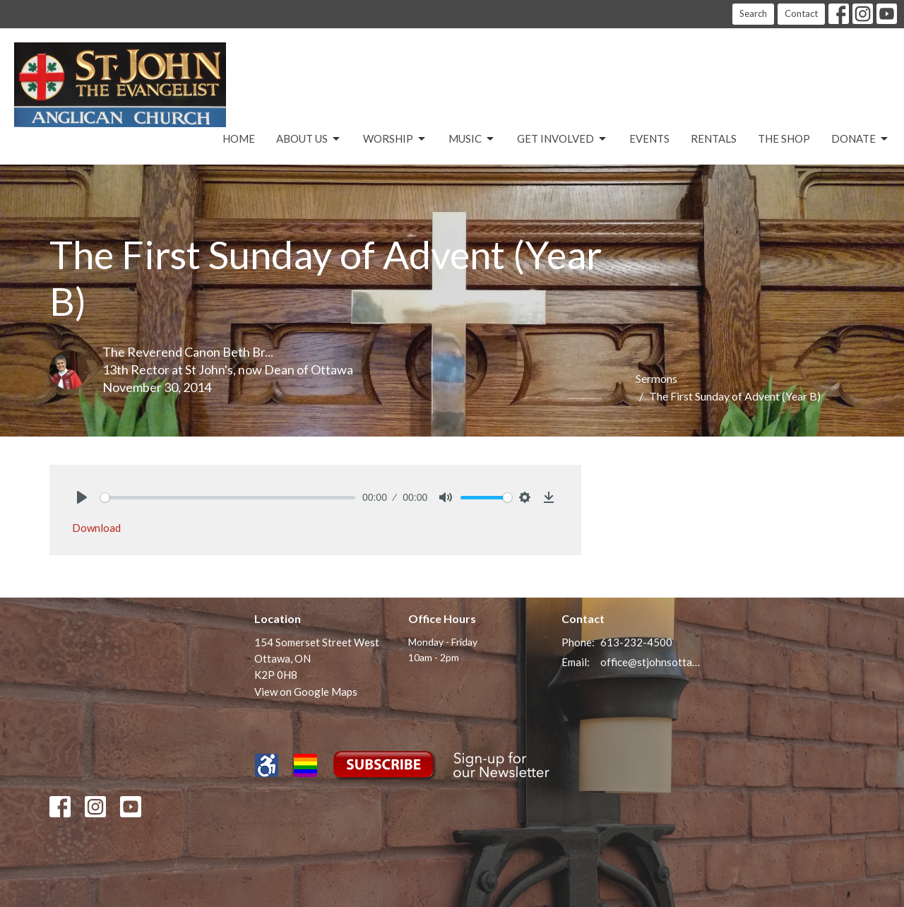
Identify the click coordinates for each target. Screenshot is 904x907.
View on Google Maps (305, 691)
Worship (395, 139)
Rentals (714, 138)
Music (472, 139)
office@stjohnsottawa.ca (650, 662)
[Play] (82, 497)
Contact (801, 13)
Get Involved (562, 139)
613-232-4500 (636, 642)
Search (753, 13)
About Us (309, 139)
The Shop (784, 138)
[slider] (227, 497)
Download (96, 527)
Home (238, 138)
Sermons (656, 378)
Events (649, 138)
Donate (860, 139)
